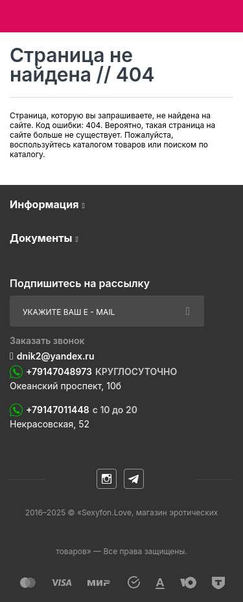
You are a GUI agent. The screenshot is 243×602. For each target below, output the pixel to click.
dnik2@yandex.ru (56, 355)
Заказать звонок (47, 340)
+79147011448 (81, 410)
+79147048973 (101, 372)
